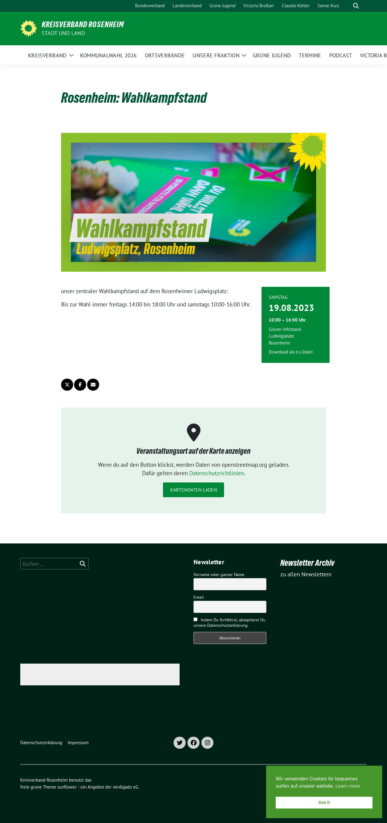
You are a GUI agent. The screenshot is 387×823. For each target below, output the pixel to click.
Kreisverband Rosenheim (83, 24)
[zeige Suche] (356, 6)
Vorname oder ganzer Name (219, 574)
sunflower (66, 787)
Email (199, 597)
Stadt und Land (63, 33)
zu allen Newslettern (305, 574)
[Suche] (347, 6)
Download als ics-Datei (291, 352)
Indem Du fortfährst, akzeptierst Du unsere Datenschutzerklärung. (229, 622)
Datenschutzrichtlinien (216, 473)
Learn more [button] (347, 786)
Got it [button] (324, 802)
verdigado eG (125, 787)
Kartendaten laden (193, 490)
